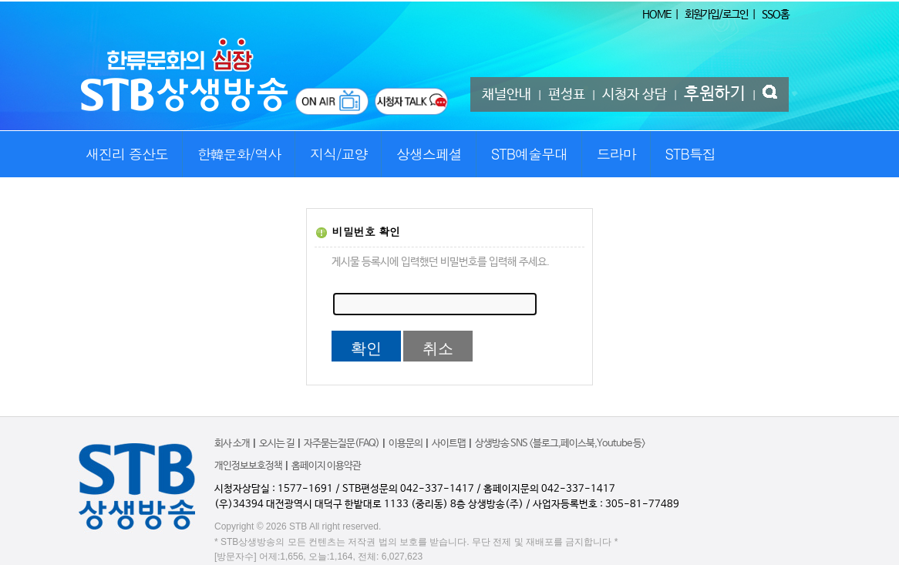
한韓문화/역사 (239, 153)
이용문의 (406, 443)
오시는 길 (277, 443)
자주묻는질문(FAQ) (341, 443)
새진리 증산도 (127, 153)
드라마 (616, 153)
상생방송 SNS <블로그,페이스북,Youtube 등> (560, 443)
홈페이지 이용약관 (326, 466)
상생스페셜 (429, 153)
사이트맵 (449, 443)
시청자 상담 (634, 95)
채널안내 (506, 95)
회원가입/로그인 (716, 14)
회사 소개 (232, 443)
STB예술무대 (529, 153)
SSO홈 (775, 14)
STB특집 (690, 153)
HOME (656, 14)
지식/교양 (339, 153)
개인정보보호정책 (248, 466)
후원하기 (715, 94)
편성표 (566, 95)
